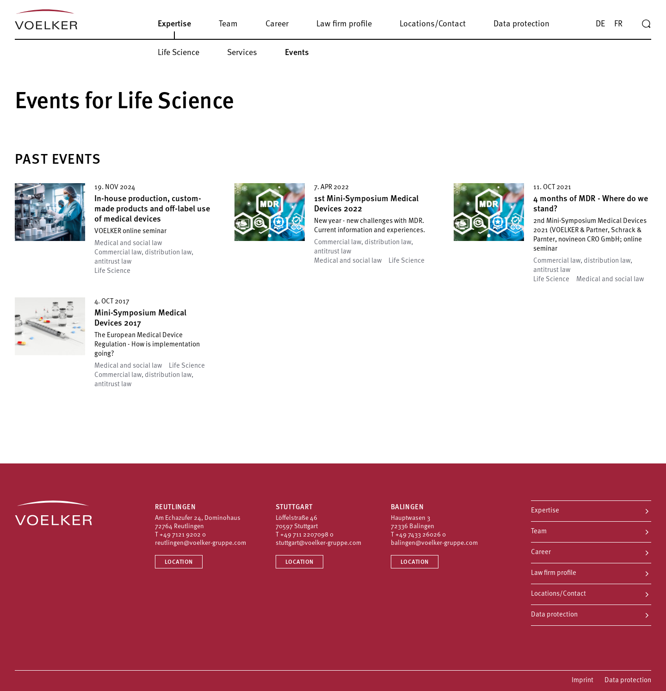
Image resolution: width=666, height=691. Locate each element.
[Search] (646, 24)
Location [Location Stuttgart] (299, 562)
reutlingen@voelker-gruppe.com (200, 543)
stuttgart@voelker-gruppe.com (318, 543)
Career (541, 552)
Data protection (554, 614)
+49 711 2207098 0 (306, 534)
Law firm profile (553, 573)
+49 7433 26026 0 (420, 534)
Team (539, 531)
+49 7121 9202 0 (183, 534)
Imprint (582, 680)
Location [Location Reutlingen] (179, 562)
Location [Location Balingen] (415, 562)
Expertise (545, 510)
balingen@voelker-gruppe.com (434, 543)
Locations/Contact (558, 594)
